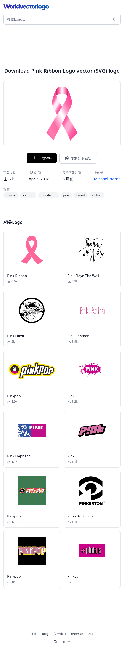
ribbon (97, 195)
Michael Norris (107, 178)
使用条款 (77, 634)
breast (80, 195)
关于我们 (60, 634)
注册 (34, 634)
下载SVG (42, 158)
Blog (45, 634)
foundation (48, 195)
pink (66, 195)
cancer (11, 195)
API (90, 634)
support (28, 195)
